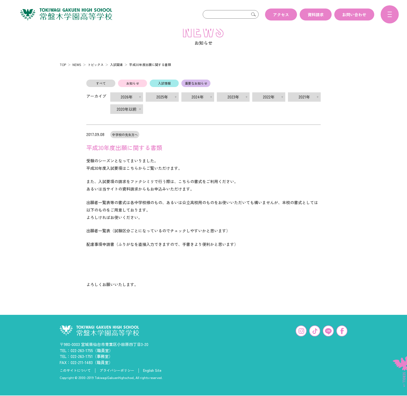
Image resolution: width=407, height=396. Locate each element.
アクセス (281, 14)
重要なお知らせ (196, 91)
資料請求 (316, 14)
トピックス (96, 73)
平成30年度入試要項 (104, 176)
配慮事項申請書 (100, 252)
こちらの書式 (190, 190)
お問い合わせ (354, 14)
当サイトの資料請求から (124, 197)
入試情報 (164, 91)
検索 (253, 14)
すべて (101, 91)
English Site (152, 379)
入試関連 (116, 73)
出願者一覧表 (98, 239)
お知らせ (132, 91)
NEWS (76, 73)
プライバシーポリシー (117, 379)
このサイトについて (75, 379)
